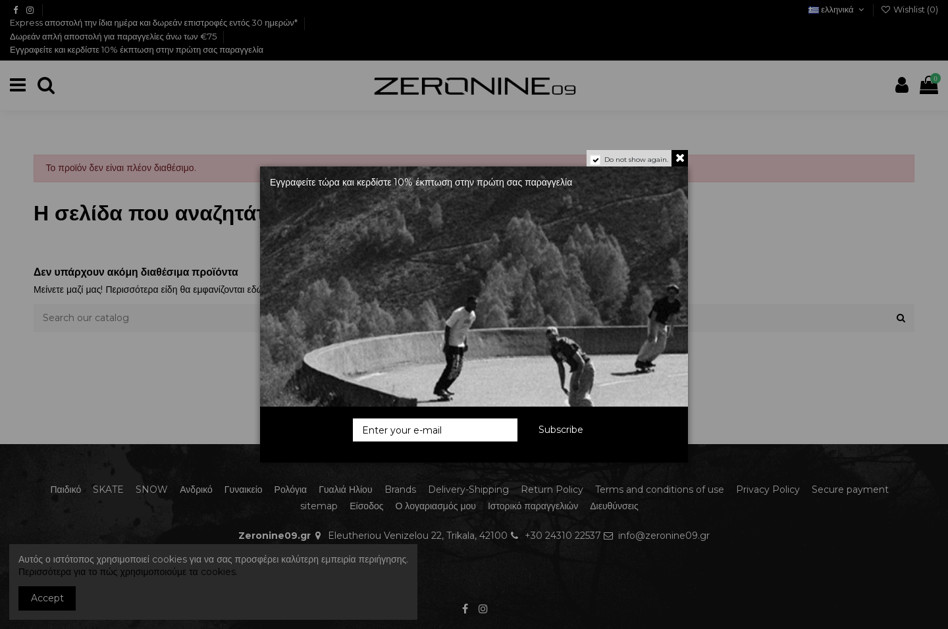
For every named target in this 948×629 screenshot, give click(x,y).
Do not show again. (636, 159)
